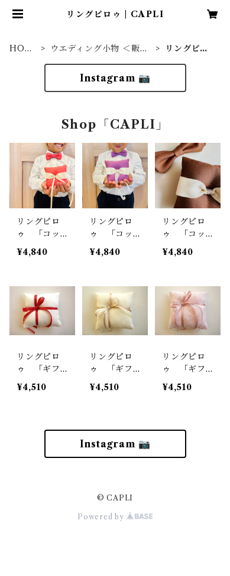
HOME (21, 48)
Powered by (115, 516)
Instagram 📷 (115, 78)
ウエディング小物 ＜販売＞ (99, 48)
